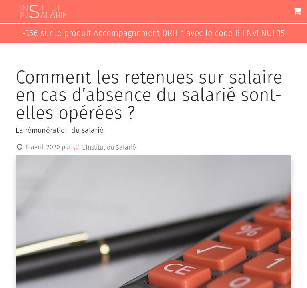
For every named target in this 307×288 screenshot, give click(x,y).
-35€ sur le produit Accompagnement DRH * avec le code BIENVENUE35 (153, 33)
